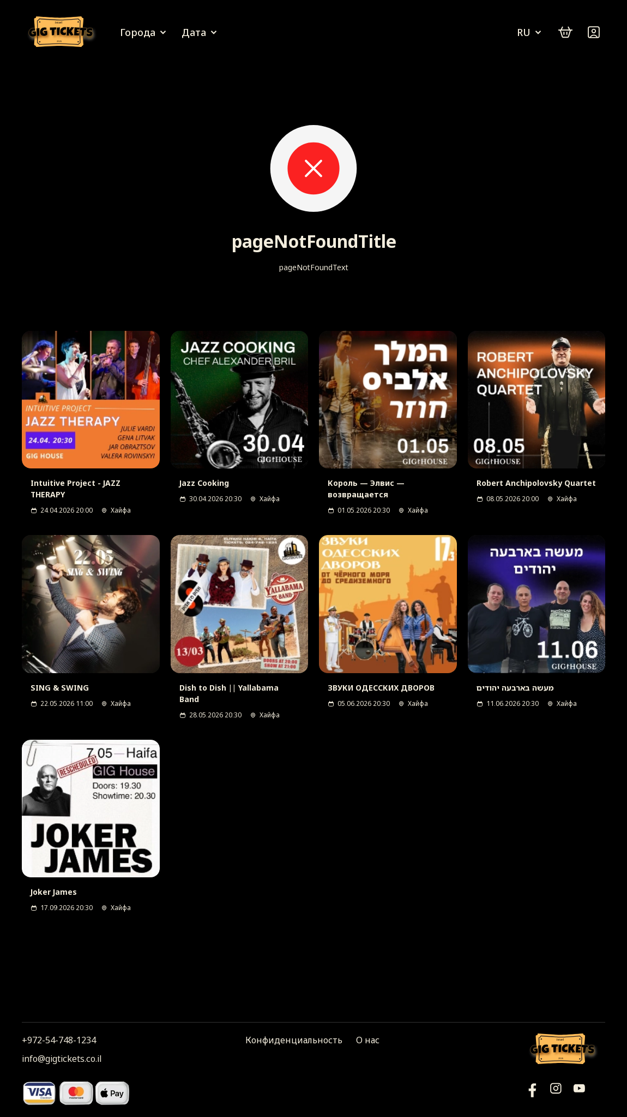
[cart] (565, 32)
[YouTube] (532, 1092)
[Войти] (593, 32)
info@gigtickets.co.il (61, 1059)
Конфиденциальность (293, 1040)
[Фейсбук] (579, 1092)
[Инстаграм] (556, 1092)
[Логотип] (63, 32)
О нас (367, 1040)
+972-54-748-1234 (59, 1040)
